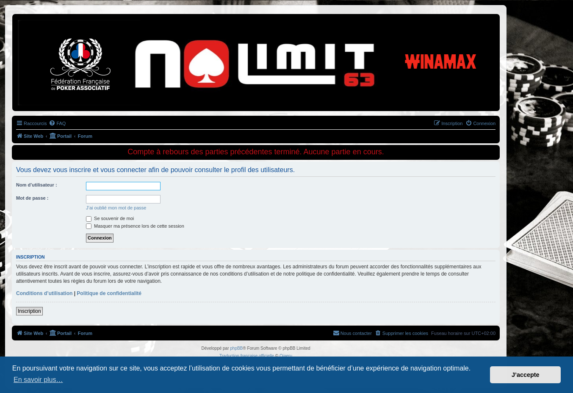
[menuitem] (57, 123)
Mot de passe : (32, 198)
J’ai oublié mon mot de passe (116, 207)
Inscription (29, 311)
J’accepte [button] (526, 374)
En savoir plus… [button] (38, 379)
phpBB (236, 348)
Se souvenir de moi (110, 218)
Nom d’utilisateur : (36, 184)
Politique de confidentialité (109, 293)
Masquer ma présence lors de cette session (135, 226)
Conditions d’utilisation (44, 293)
